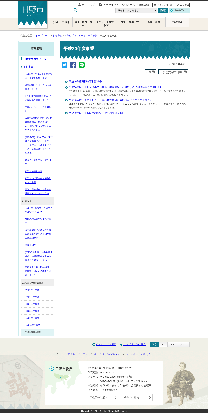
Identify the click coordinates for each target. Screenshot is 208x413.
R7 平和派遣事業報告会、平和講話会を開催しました (38, 98)
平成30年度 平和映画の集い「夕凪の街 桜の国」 (97, 113)
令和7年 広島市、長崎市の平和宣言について (38, 210)
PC (163, 344)
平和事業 (92, 35)
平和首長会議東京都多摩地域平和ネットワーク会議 (38, 191)
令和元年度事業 (32, 325)
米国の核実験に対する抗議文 (38, 221)
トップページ (43, 35)
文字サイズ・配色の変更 (137, 5)
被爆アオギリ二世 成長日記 (38, 162)
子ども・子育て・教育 (106, 24)
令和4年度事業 (32, 304)
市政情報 (57, 35)
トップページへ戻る (134, 344)
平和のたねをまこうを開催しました (38, 109)
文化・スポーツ (130, 22)
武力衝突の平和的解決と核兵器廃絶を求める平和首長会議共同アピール (38, 234)
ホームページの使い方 (106, 354)
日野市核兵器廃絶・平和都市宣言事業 (38, 180)
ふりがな (184, 5)
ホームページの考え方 (138, 354)
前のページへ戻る (106, 344)
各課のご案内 (131, 397)
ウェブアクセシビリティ (74, 354)
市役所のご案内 (98, 397)
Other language (110, 5)
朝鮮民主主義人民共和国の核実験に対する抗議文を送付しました (38, 271)
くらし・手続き (61, 22)
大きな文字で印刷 (171, 72)
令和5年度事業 (32, 297)
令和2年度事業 (32, 318)
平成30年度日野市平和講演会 (85, 81)
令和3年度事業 (32, 311)
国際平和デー (31, 245)
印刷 (148, 72)
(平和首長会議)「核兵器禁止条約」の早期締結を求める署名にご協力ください (38, 256)
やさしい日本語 (164, 5)
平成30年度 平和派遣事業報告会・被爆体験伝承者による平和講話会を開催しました (117, 87)
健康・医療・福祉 (83, 24)
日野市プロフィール (74, 35)
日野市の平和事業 (33, 171)
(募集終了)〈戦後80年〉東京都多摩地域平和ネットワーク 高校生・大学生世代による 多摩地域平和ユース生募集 (39, 145)
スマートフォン (178, 344)
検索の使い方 (181, 10)
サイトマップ (88, 5)
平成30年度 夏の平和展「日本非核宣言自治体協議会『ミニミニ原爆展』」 (112, 100)
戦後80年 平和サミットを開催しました (38, 87)
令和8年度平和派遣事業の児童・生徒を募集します (38, 76)
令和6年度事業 (32, 290)
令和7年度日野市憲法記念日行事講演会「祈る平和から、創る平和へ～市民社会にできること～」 (38, 124)
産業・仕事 (153, 22)
